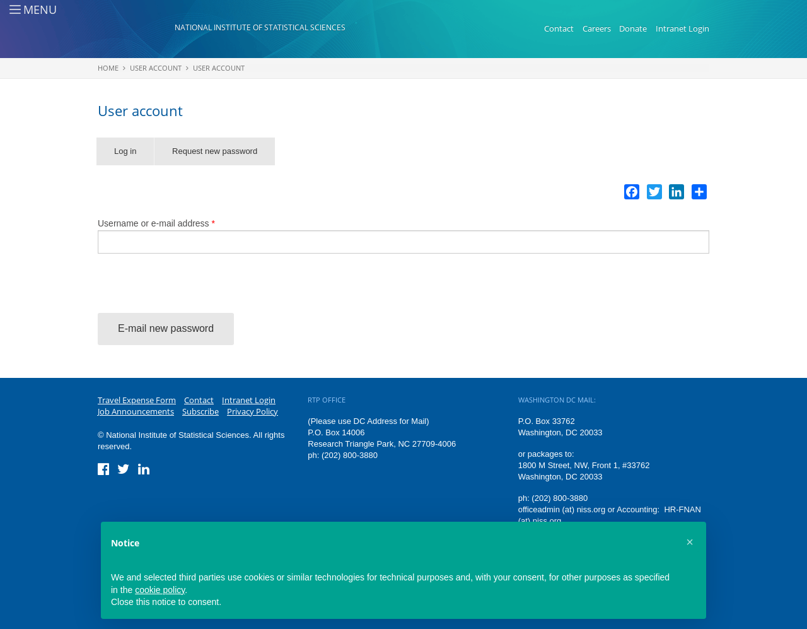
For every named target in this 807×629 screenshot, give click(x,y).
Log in (125, 151)
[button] (690, 542)
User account (156, 68)
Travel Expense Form (137, 400)
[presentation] (193, 288)
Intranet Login (682, 28)
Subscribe (200, 411)
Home (108, 68)
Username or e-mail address (156, 223)
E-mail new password (166, 328)
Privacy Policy (252, 411)
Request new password (223, 155)
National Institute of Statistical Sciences (260, 27)
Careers (597, 28)
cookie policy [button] (160, 590)
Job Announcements (136, 411)
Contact (559, 28)
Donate (633, 28)
